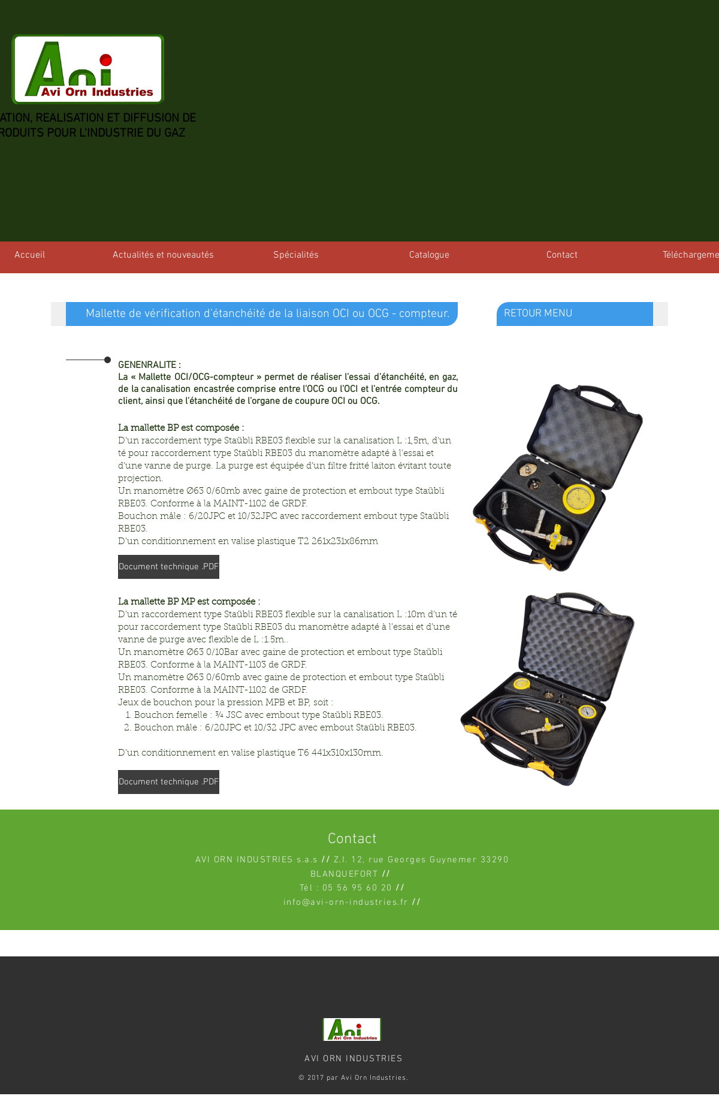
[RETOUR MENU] (581, 314)
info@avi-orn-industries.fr (346, 902)
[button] (254, 314)
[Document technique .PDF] (168, 567)
